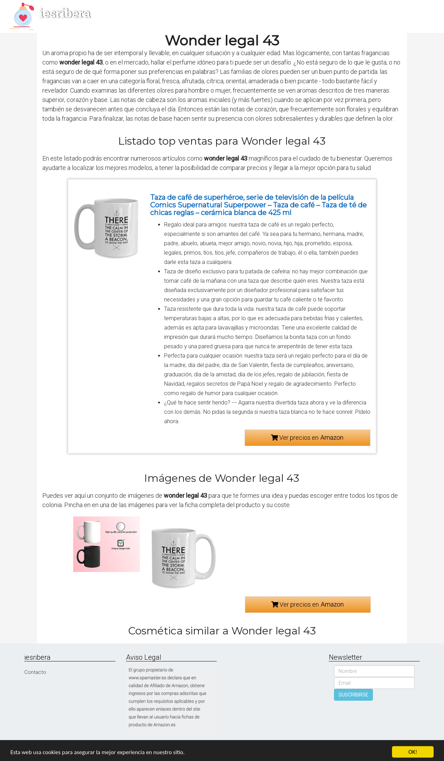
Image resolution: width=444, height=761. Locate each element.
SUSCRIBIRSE (353, 695)
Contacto (35, 672)
